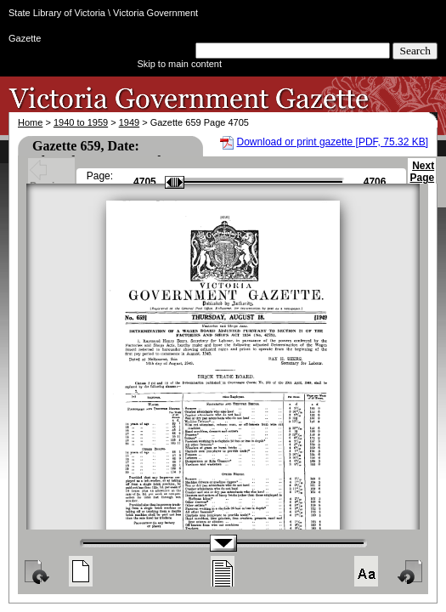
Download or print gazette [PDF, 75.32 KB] (332, 142)
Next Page (421, 179)
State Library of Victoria (56, 13)
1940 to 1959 (81, 122)
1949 (129, 122)
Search (415, 50)
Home (30, 122)
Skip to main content (179, 64)
